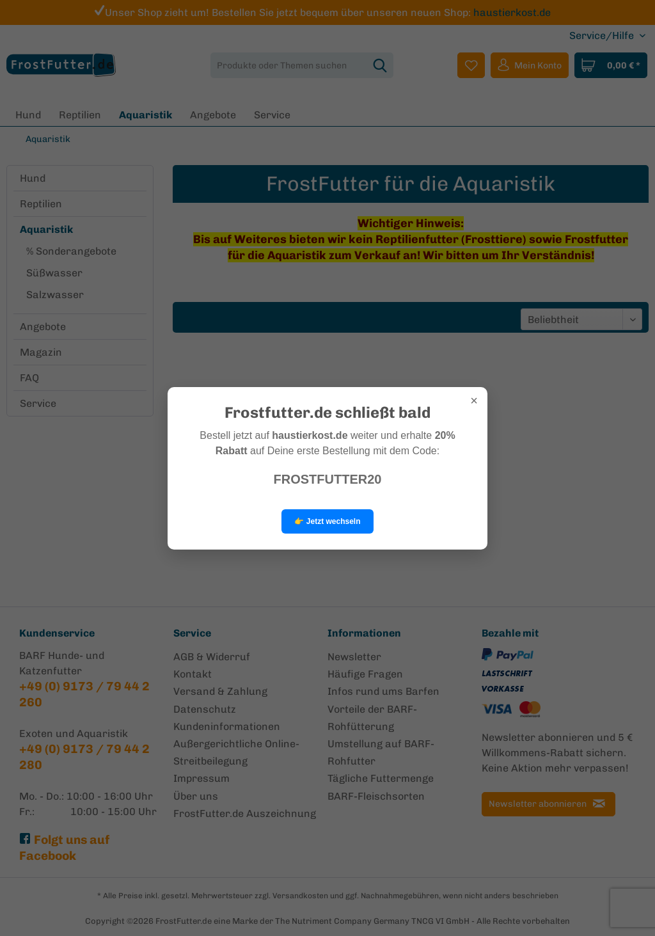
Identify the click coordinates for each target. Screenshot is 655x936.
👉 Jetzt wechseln (327, 521)
